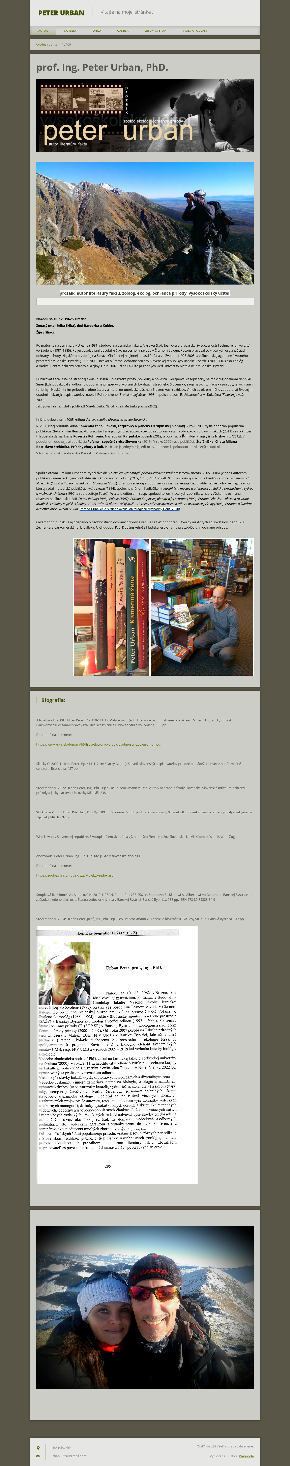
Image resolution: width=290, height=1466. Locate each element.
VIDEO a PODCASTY (196, 30)
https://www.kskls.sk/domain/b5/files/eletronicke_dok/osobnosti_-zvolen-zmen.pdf (98, 744)
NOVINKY (70, 30)
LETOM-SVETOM (156, 30)
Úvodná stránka (46, 44)
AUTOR (43, 30)
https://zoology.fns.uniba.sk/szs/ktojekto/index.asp (75, 875)
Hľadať (249, 11)
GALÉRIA (122, 30)
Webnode (246, 1456)
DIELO (97, 30)
